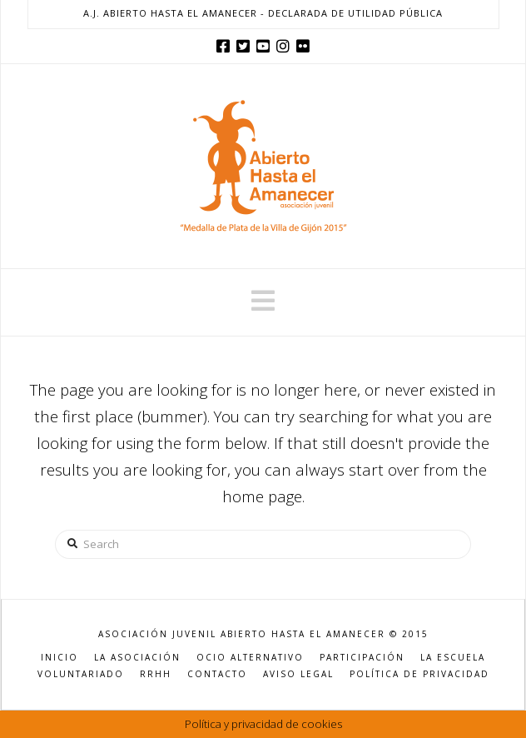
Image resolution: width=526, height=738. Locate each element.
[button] (263, 300)
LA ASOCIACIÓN (137, 657)
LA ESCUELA (452, 657)
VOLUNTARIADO (80, 674)
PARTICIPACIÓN (362, 657)
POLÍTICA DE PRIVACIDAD (419, 674)
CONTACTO (217, 674)
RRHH (155, 674)
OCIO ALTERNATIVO (250, 657)
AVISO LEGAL (298, 674)
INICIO (59, 657)
